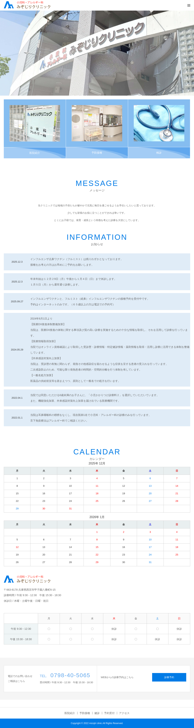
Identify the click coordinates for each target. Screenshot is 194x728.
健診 (97, 713)
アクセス (124, 713)
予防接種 (97, 152)
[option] (97, 53)
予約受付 (109, 713)
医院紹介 (34, 152)
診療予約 (169, 677)
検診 (159, 152)
